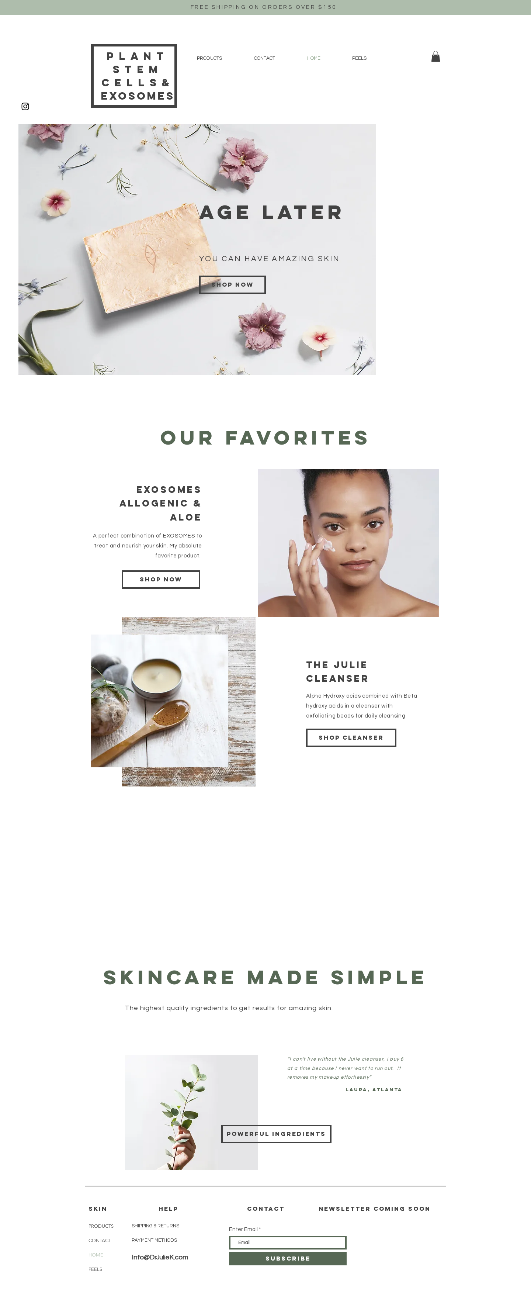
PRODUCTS (101, 1226)
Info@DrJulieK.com (160, 1257)
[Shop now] (232, 285)
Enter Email (243, 1229)
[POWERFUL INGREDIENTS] (276, 1134)
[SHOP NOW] (161, 579)
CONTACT (99, 1240)
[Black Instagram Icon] (25, 106)
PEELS (95, 1269)
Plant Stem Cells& (138, 69)
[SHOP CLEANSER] (351, 738)
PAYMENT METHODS (154, 1240)
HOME (95, 1255)
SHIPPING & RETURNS (155, 1225)
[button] (435, 56)
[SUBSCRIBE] (288, 1258)
